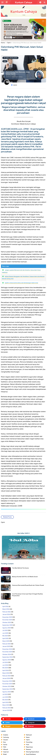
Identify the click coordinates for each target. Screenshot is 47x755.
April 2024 (5, 670)
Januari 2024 (6, 678)
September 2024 (7, 657)
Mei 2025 (5, 636)
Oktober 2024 (6, 654)
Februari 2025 (6, 644)
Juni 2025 (5, 633)
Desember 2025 (7, 617)
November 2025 (7, 620)
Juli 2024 (5, 662)
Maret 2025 (5, 641)
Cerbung (6, 737)
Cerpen (5, 740)
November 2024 (7, 652)
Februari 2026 (6, 612)
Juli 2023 (5, 694)
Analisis (5, 735)
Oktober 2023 (6, 686)
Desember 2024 (7, 649)
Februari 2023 (6, 708)
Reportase (29, 747)
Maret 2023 (5, 705)
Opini (5, 61)
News (28, 737)
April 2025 (5, 638)
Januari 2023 (6, 710)
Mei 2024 (5, 668)
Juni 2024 (5, 665)
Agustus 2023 (6, 692)
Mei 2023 (5, 700)
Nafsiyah (29, 735)
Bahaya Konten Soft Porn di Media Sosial (25, 576)
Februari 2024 (6, 676)
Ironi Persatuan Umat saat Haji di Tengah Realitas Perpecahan (27, 594)
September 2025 (7, 625)
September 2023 (7, 689)
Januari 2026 (6, 614)
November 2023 (7, 684)
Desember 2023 (7, 681)
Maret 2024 (5, 673)
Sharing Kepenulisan (32, 752)
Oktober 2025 (6, 622)
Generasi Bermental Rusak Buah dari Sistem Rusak (28, 585)
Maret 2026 (5, 609)
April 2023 (5, 702)
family (5, 744)
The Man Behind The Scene (20, 568)
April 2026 (5, 606)
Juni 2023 (5, 697)
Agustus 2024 (6, 660)
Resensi (28, 749)
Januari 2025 (6, 646)
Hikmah (5, 749)
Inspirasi (6, 752)
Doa (4, 742)
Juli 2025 (5, 630)
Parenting (29, 742)
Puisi (27, 744)
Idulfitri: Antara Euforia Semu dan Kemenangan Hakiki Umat (21, 283)
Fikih (4, 747)
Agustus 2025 (6, 628)
